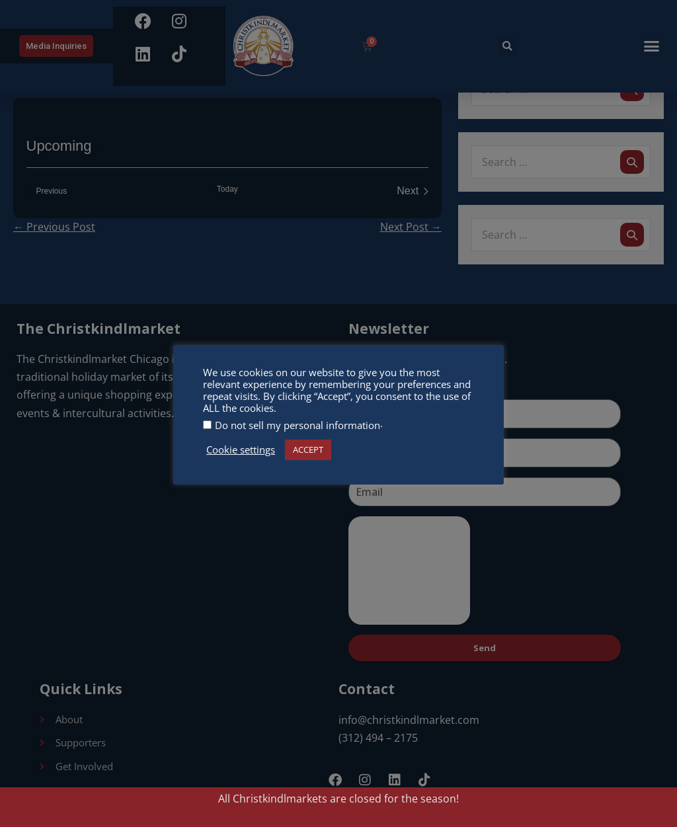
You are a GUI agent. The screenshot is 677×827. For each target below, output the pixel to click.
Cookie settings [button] (240, 449)
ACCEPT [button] (308, 449)
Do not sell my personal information (297, 425)
